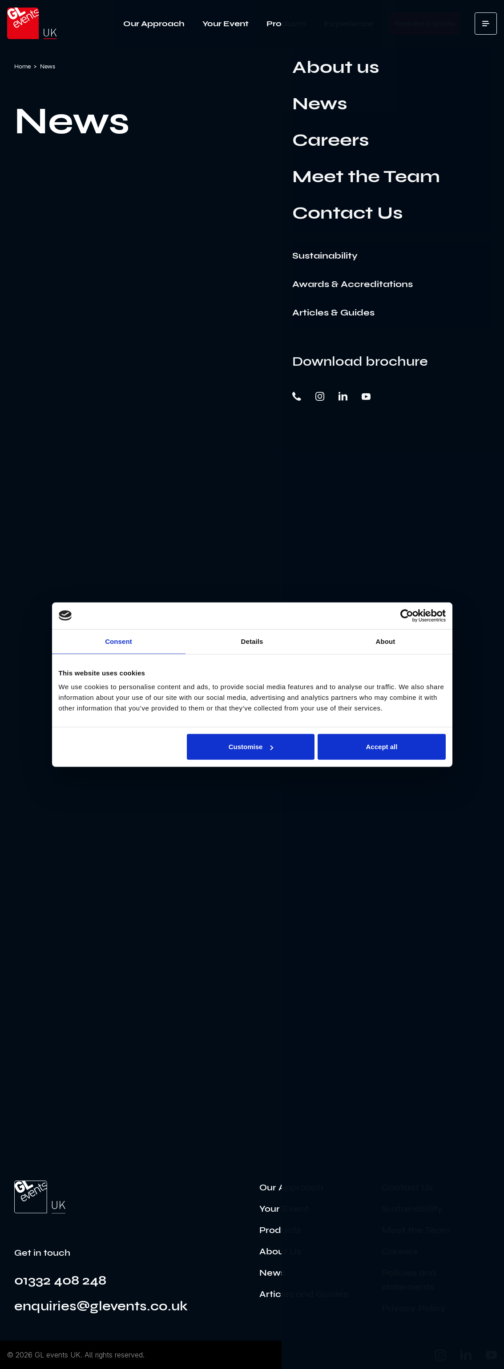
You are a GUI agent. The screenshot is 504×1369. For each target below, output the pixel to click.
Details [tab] (252, 641)
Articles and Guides (303, 1294)
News (272, 1272)
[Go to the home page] (39, 1197)
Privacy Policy (414, 1308)
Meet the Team (416, 1230)
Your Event (225, 23)
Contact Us (407, 1187)
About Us (280, 1251)
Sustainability (412, 1208)
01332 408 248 (60, 1280)
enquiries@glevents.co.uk (101, 1306)
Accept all (382, 746)
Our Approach (154, 23)
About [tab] (385, 641)
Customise (251, 746)
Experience (348, 23)
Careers (400, 1251)
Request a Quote (425, 23)
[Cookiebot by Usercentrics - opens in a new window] (407, 615)
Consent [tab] (118, 641)
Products (286, 23)
